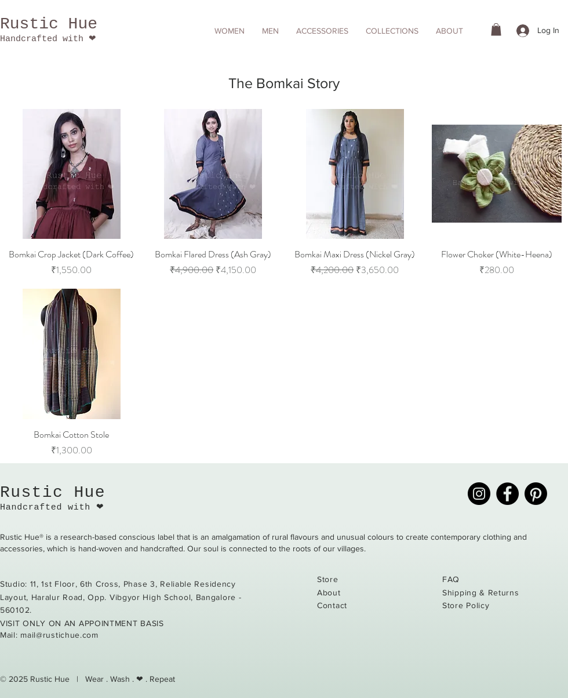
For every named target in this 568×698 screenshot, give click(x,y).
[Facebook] (507, 493)
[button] (229, 30)
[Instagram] (479, 493)
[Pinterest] (536, 493)
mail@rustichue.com (59, 634)
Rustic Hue (48, 24)
